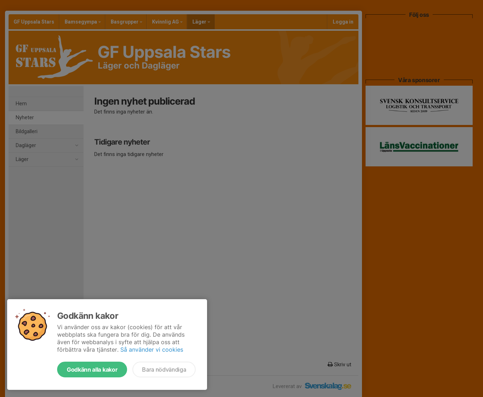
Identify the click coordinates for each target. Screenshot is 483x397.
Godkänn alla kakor (92, 369)
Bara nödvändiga (164, 369)
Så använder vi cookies (151, 349)
